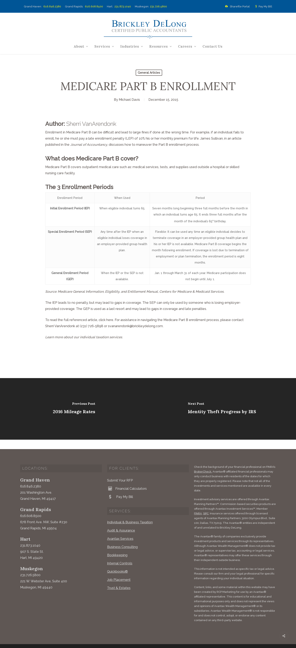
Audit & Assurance (121, 521)
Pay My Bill (263, 6)
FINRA (198, 504)
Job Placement (119, 570)
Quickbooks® (117, 562)
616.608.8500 (94, 6)
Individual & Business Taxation (130, 513)
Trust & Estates (119, 578)
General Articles (149, 72)
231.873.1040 (122, 6)
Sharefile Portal (236, 6)
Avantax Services (120, 529)
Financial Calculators (127, 479)
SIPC (206, 504)
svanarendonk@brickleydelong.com (135, 326)
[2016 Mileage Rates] (74, 409)
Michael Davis (129, 100)
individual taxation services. (101, 337)
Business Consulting (122, 537)
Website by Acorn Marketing (75, 641)
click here (106, 320)
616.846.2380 (52, 6)
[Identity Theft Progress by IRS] (222, 409)
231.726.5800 (158, 6)
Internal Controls (119, 554)
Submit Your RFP (120, 471)
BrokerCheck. (203, 462)
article (237, 138)
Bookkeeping (117, 546)
